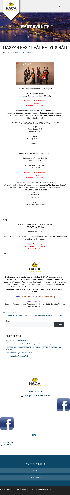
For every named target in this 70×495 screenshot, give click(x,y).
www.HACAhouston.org (35, 302)
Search (8, 321)
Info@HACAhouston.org (46, 297)
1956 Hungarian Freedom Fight (17, 356)
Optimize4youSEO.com (42, 489)
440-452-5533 (26, 297)
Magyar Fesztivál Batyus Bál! (17, 341)
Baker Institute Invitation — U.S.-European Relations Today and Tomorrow (34, 315)
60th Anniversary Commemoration (19, 353)
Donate (35, 470)
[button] (59, 6)
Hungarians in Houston (6, 443)
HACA (35, 435)
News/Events (11, 312)
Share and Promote (35, 478)
